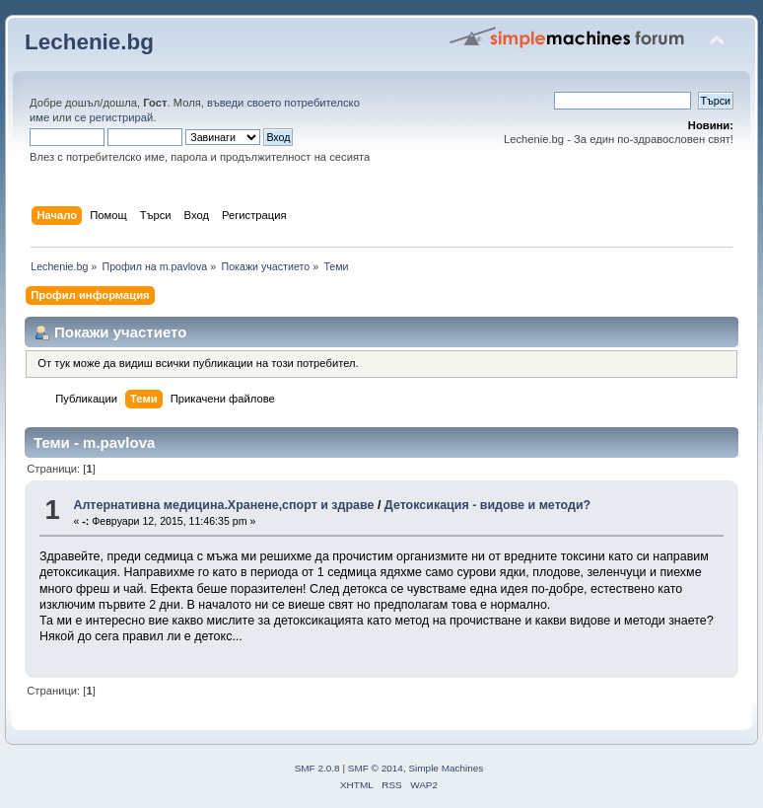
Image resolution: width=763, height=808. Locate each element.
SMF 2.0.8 (317, 768)
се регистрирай (114, 117)
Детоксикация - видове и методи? (487, 505)
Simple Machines (445, 768)
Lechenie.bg (89, 42)
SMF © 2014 (375, 768)
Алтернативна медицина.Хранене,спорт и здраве (223, 505)
